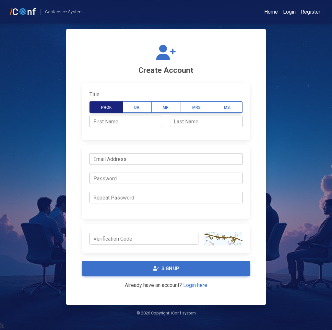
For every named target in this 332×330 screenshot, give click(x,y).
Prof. (106, 107)
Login (289, 12)
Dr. (137, 107)
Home (271, 12)
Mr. (166, 107)
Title (94, 94)
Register (310, 12)
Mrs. (197, 107)
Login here (195, 285)
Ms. (227, 107)
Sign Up (166, 268)
